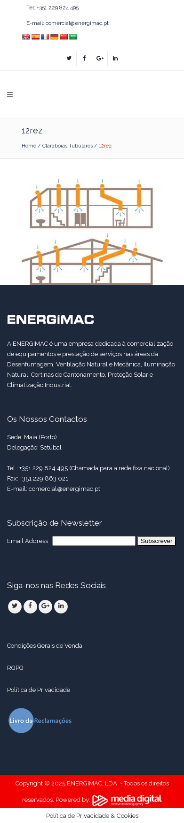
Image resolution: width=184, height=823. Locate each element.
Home (29, 146)
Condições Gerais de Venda (44, 645)
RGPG (15, 667)
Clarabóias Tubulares (67, 146)
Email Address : (29, 540)
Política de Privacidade (39, 689)
